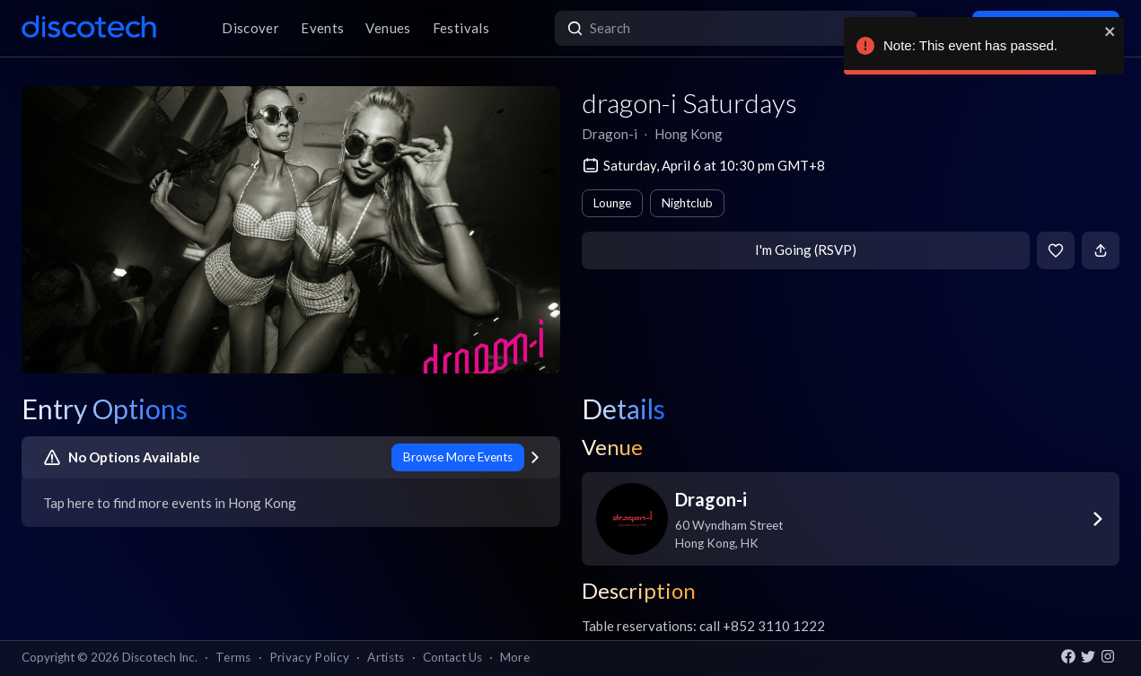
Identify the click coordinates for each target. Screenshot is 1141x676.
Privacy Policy (309, 657)
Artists (385, 657)
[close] (1110, 31)
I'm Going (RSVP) (805, 249)
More (515, 657)
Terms (233, 657)
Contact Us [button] (452, 657)
